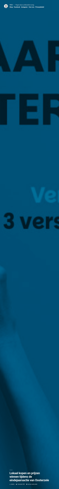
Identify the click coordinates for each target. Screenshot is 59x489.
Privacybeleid (39, 7)
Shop (11, 7)
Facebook (17, 7)
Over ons (31, 7)
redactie (12, 484)
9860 (11, 5)
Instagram (24, 7)
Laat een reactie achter (32, 484)
